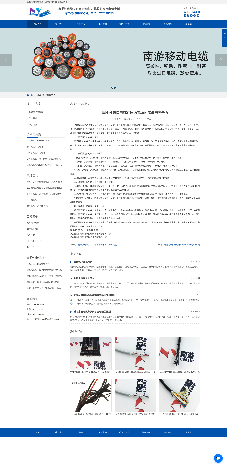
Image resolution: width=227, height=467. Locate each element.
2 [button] (114, 87)
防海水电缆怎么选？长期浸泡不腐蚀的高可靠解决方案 (51, 165)
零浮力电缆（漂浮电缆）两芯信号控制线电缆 (47, 194)
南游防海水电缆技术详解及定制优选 (43, 282)
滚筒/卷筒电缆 (33, 223)
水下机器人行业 (34, 241)
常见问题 (33, 125)
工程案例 (103, 24)
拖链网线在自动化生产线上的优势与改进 (182, 245)
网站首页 (37, 24)
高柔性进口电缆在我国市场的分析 (88, 237)
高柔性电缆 (162, 214)
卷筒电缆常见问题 (35, 147)
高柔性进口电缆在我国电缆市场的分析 (90, 234)
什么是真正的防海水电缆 (38, 140)
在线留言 (168, 24)
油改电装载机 (33, 229)
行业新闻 (33, 118)
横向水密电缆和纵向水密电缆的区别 (90, 311)
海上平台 (31, 247)
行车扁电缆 (32, 200)
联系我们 (189, 24)
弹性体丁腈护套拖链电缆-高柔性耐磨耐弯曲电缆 (48, 182)
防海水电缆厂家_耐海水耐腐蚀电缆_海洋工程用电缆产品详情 (54, 159)
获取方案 (146, 24)
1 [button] (112, 87)
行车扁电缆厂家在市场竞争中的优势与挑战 (97, 245)
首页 (32, 95)
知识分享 (41, 95)
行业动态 (51, 95)
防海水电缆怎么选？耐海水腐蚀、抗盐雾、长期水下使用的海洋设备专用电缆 (61, 288)
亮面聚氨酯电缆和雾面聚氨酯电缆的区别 (92, 295)
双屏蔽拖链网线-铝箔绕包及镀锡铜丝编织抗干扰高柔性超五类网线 (56, 188)
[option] (113, 60)
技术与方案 (124, 24)
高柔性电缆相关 (36, 112)
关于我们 (59, 24)
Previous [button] (6, 60)
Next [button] (221, 60)
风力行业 (31, 235)
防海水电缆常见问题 (36, 153)
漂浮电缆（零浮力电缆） (38, 206)
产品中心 (81, 24)
